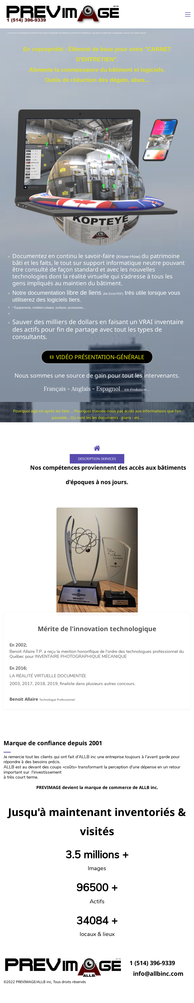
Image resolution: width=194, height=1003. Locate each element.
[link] (97, 108)
